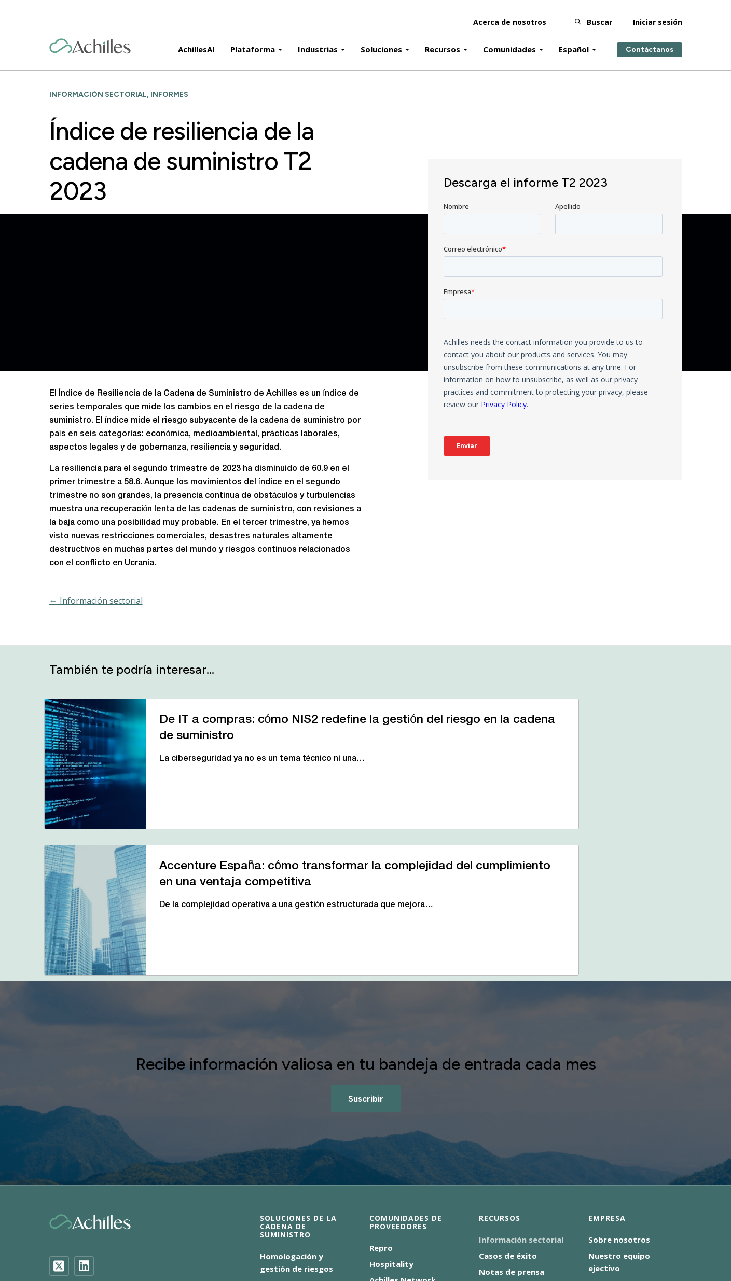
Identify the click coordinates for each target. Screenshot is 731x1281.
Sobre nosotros (619, 1109)
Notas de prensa (511, 1141)
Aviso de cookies (170, 1235)
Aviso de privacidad (249, 1235)
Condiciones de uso (408, 1235)
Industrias (318, 42)
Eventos (495, 1157)
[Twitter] (59, 1136)
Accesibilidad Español (87, 1235)
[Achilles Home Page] (90, 40)
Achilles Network (402, 1150)
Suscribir (365, 968)
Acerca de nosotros (509, 15)
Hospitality (391, 1134)
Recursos (442, 42)
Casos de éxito (508, 1125)
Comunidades (509, 42)
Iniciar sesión (657, 15)
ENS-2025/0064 (329, 1235)
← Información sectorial (96, 600)
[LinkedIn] (84, 1136)
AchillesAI (196, 42)
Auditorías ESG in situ (301, 1183)
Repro (381, 1117)
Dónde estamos (619, 1154)
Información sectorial (521, 1109)
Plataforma (252, 42)
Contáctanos (649, 42)
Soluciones (381, 42)
